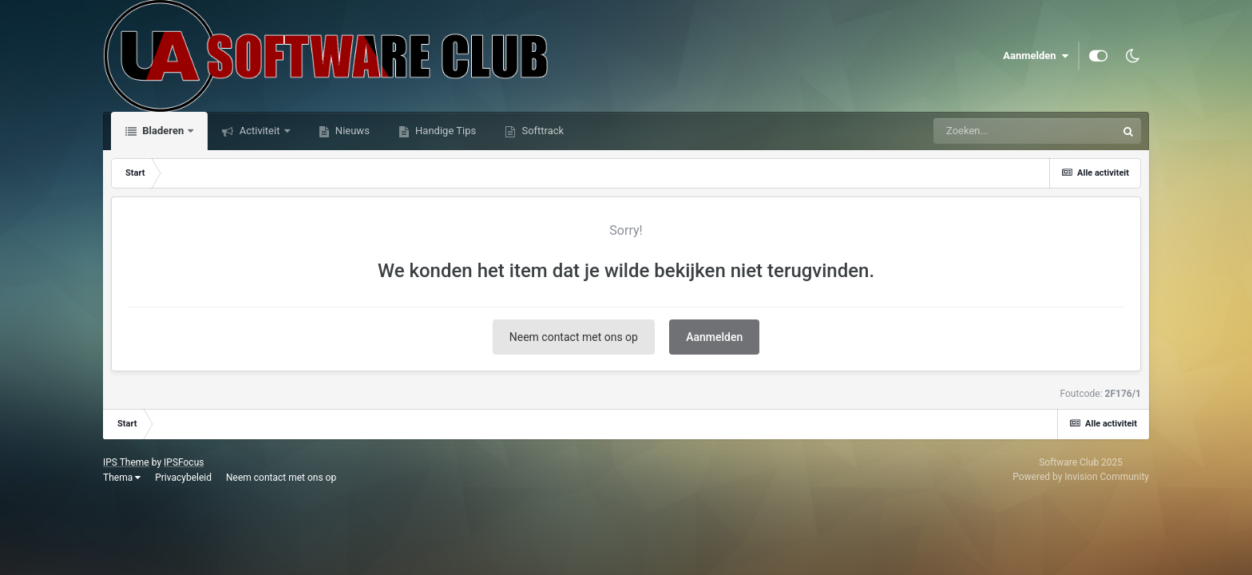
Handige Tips (444, 131)
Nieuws (351, 131)
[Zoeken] (995, 131)
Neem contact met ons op (573, 337)
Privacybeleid (183, 477)
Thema (122, 477)
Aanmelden (1035, 56)
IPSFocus (184, 462)
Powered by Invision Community (1080, 476)
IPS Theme (126, 462)
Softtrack (541, 131)
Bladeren (163, 131)
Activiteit (259, 131)
